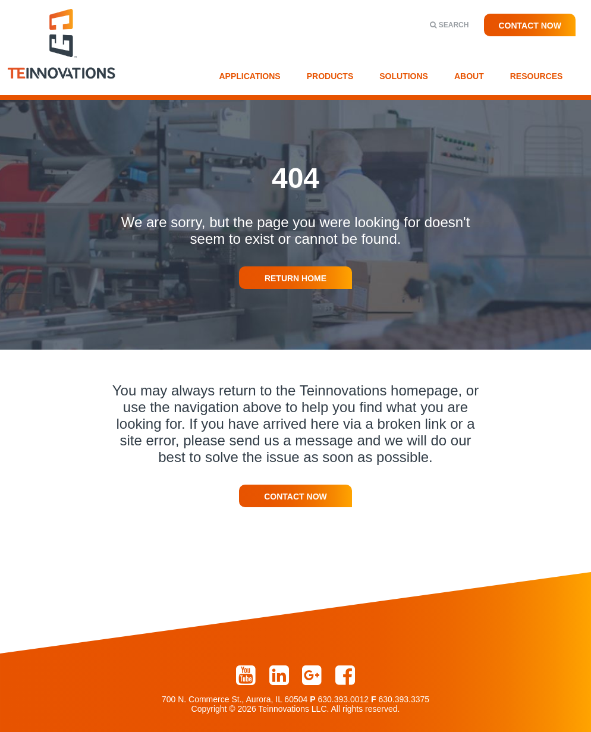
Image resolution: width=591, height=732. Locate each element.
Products (330, 76)
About (469, 76)
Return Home (295, 278)
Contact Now (529, 25)
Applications (250, 76)
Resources (536, 76)
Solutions (403, 76)
